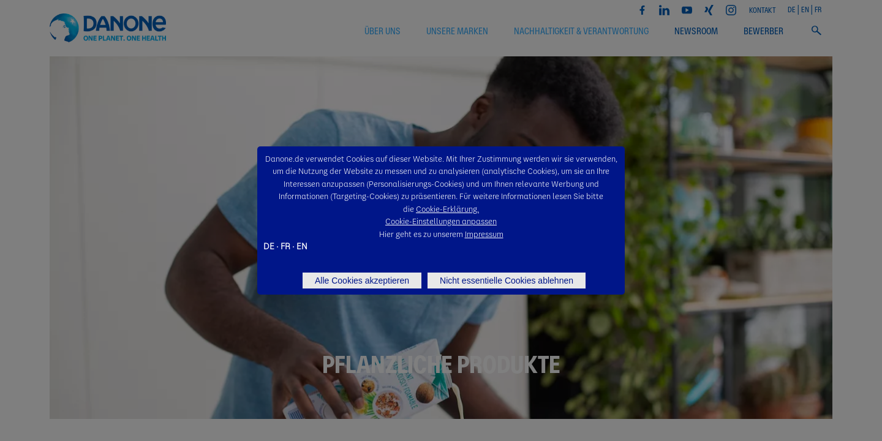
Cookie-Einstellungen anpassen (441, 221)
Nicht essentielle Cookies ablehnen (506, 280)
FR (285, 245)
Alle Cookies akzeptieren (362, 280)
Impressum (484, 233)
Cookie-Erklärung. (447, 208)
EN (301, 245)
